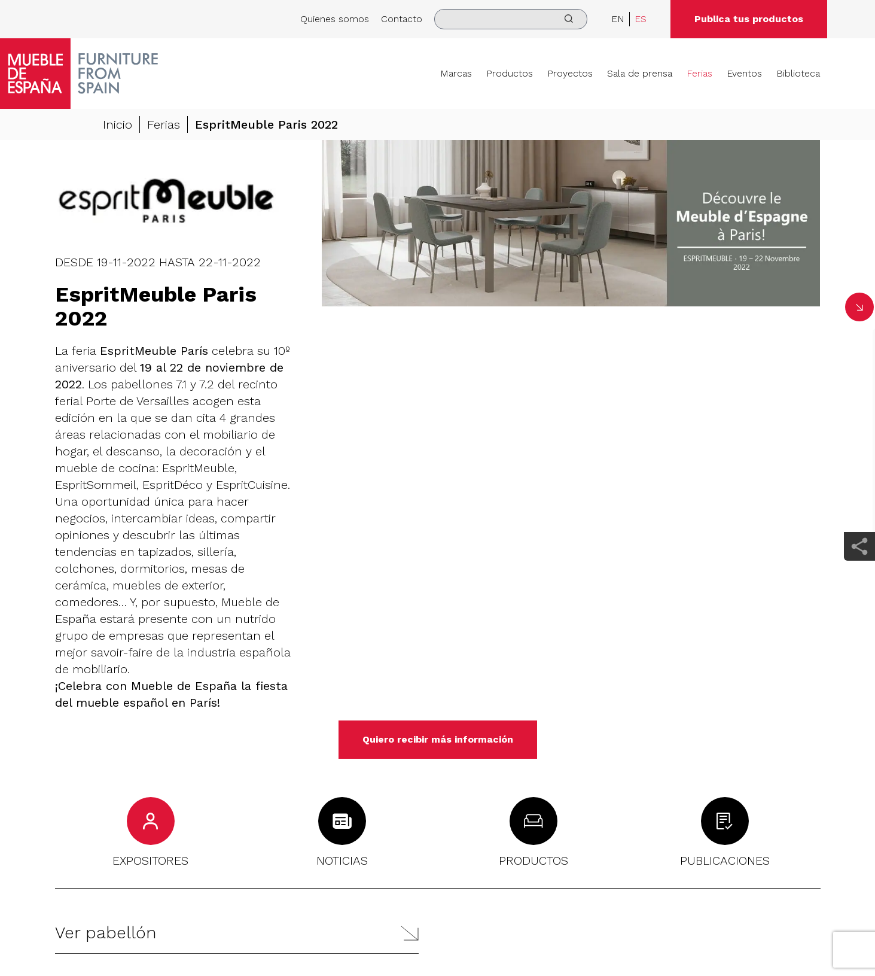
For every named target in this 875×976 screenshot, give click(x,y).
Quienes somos (334, 19)
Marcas (456, 73)
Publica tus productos (748, 19)
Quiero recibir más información (437, 739)
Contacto (401, 19)
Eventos (744, 73)
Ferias (699, 73)
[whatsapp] (859, 479)
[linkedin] (859, 377)
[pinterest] (859, 411)
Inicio (117, 125)
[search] (510, 19)
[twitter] (859, 445)
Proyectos (570, 73)
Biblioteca (798, 73)
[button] (237, 933)
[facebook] (859, 343)
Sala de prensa (639, 73)
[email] (859, 513)
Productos (509, 73)
